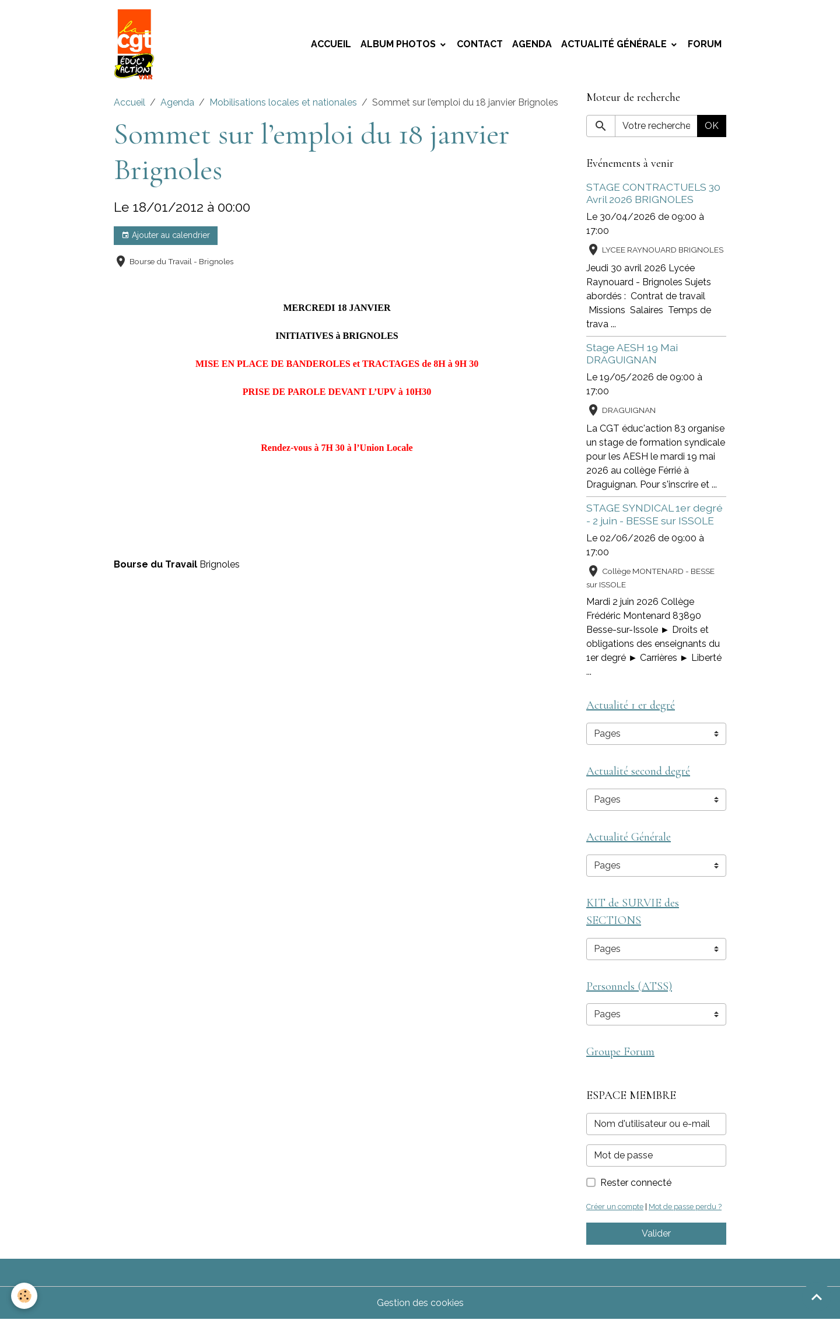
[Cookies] (25, 1296)
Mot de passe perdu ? (686, 1207)
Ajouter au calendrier (165, 235)
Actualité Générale (615, 44)
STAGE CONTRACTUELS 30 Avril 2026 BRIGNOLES (653, 193)
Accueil (331, 44)
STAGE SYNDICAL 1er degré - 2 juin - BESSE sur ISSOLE (654, 514)
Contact (480, 44)
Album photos (399, 44)
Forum (705, 44)
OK (712, 125)
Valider (656, 1234)
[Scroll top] (816, 1296)
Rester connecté (635, 1183)
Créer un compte (615, 1207)
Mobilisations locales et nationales (283, 102)
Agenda (532, 44)
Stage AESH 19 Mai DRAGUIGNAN (632, 353)
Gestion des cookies (420, 1303)
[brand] (136, 44)
